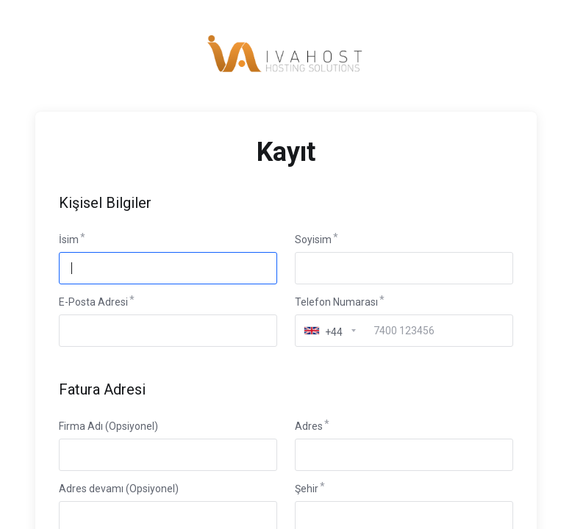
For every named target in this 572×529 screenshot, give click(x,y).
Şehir (306, 488)
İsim (69, 239)
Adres (309, 426)
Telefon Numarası (336, 302)
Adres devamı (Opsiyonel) (119, 488)
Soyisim (313, 239)
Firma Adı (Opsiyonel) (108, 426)
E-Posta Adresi (93, 302)
